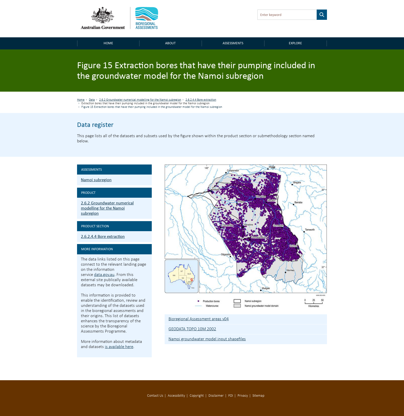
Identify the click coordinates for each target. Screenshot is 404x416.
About (170, 43)
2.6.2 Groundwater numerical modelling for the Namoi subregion (140, 99)
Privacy (243, 396)
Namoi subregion (96, 180)
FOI (230, 396)
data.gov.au (104, 275)
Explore (295, 43)
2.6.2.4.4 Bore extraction (201, 99)
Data (92, 99)
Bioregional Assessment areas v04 (199, 319)
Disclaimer (216, 396)
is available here (119, 347)
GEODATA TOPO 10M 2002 (192, 329)
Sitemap (258, 396)
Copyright (197, 396)
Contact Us (155, 396)
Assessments (233, 43)
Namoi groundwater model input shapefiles (207, 339)
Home (108, 43)
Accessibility (176, 396)
